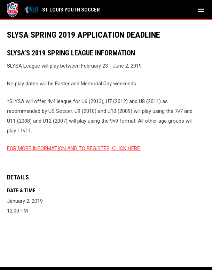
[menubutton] (201, 10)
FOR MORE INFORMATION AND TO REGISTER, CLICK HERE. (74, 148)
